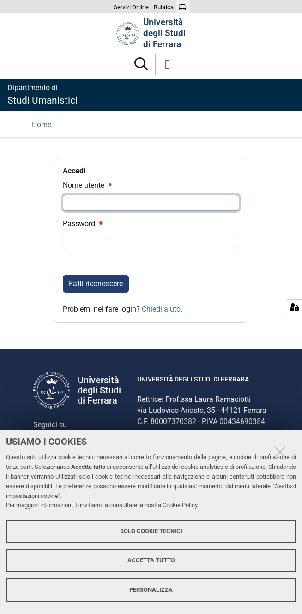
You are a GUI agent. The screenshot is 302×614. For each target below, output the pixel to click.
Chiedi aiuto (161, 309)
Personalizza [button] (151, 589)
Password (82, 223)
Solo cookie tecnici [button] (151, 531)
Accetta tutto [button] (151, 560)
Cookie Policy (180, 505)
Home (41, 124)
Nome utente (87, 185)
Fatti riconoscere (96, 283)
